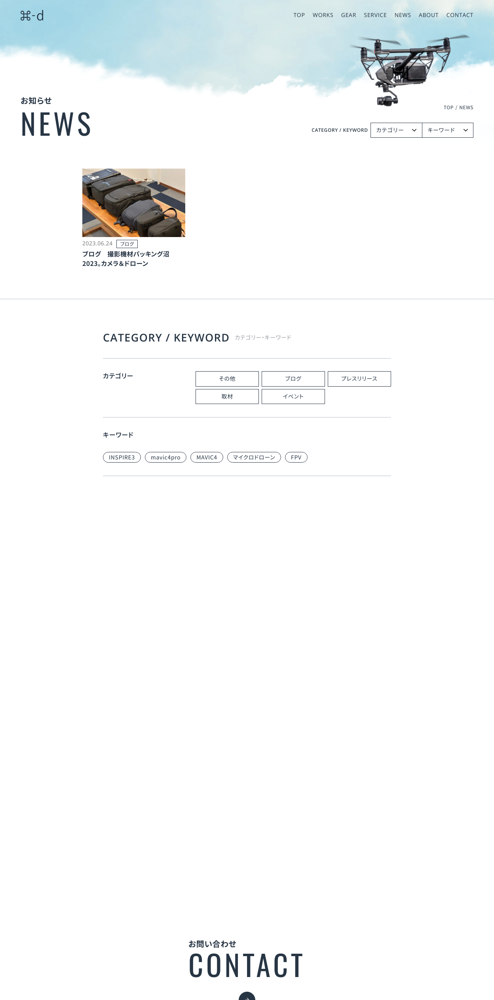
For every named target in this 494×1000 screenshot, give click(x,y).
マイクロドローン (254, 457)
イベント (293, 396)
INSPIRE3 (122, 457)
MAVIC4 (206, 457)
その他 (227, 379)
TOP (449, 107)
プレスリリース (359, 379)
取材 (227, 396)
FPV (296, 457)
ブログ (293, 379)
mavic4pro (166, 457)
